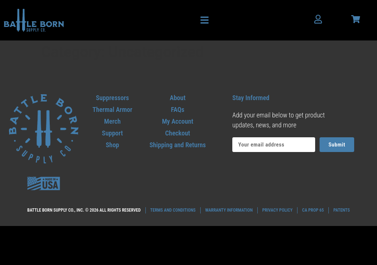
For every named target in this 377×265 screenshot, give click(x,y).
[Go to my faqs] (177, 109)
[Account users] (318, 19)
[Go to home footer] (43, 129)
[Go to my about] (177, 98)
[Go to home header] (34, 20)
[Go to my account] (177, 121)
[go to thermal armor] (112, 109)
